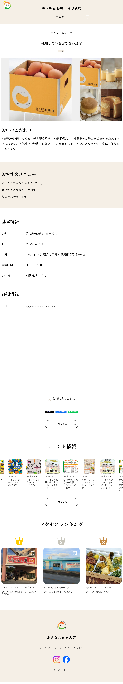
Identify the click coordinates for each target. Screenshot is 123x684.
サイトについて (47, 650)
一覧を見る (66, 426)
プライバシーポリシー (72, 650)
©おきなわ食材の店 (61, 672)
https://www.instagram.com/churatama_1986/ (57, 308)
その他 (61, 52)
